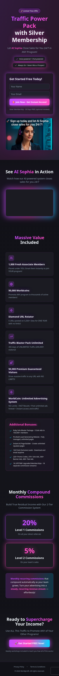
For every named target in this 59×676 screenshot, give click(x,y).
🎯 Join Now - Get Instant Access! (29, 102)
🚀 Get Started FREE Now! (29, 643)
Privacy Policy (19, 667)
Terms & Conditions (37, 667)
